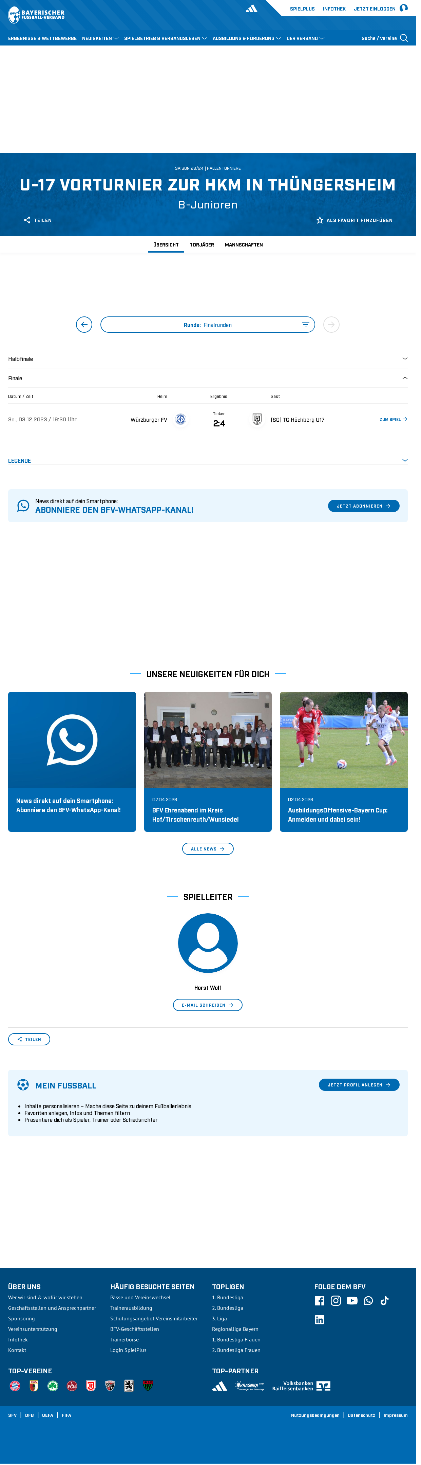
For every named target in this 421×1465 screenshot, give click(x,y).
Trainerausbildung (131, 1307)
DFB (29, 1414)
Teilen (37, 220)
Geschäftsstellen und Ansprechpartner (52, 1307)
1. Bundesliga (227, 1297)
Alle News (208, 848)
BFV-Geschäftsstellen (134, 1328)
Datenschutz (361, 1414)
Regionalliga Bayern (235, 1328)
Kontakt (17, 1350)
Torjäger (202, 244)
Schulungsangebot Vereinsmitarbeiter (153, 1318)
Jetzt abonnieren (364, 506)
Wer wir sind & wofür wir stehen (45, 1297)
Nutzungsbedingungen (315, 1414)
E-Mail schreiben (208, 1005)
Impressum (396, 1414)
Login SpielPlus (128, 1350)
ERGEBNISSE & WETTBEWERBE (42, 38)
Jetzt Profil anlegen (359, 1084)
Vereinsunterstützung (32, 1328)
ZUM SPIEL (394, 419)
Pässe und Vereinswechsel (140, 1297)
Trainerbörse (124, 1339)
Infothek (334, 8)
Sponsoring (21, 1318)
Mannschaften (244, 244)
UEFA (47, 1414)
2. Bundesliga (227, 1307)
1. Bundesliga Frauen (236, 1339)
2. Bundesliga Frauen (236, 1350)
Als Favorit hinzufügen (354, 220)
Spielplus (302, 8)
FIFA (66, 1414)
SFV (12, 1414)
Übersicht (166, 244)
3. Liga (219, 1318)
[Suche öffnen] (385, 38)
